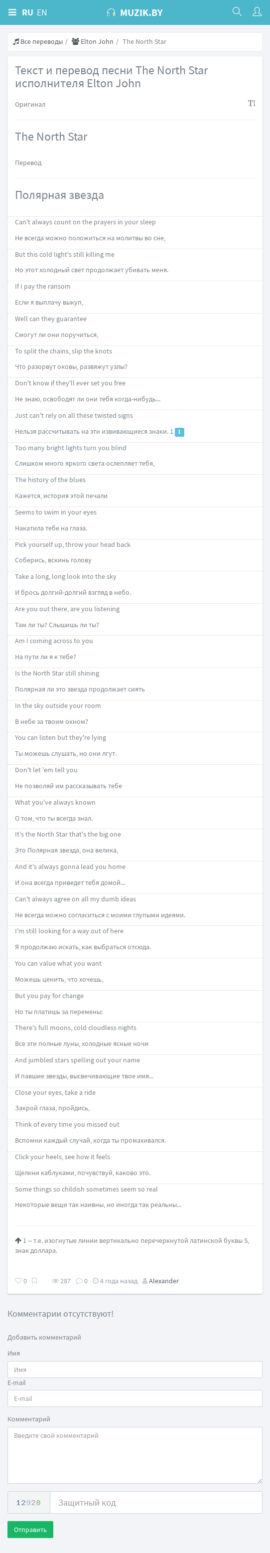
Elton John (93, 41)
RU (27, 12)
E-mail (16, 1382)
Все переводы (38, 41)
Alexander (164, 1280)
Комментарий (28, 1418)
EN (42, 12)
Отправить (30, 1529)
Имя (13, 1353)
